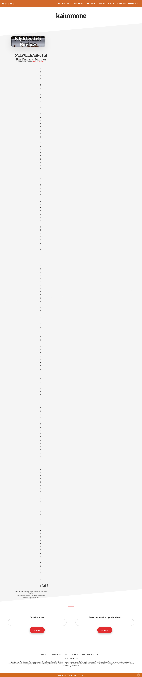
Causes (102, 3)
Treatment (79, 3)
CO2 (31, 595)
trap (37, 597)
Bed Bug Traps (29, 591)
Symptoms (121, 3)
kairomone (40, 595)
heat (34, 595)
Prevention (133, 3)
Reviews (66, 3)
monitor (24, 597)
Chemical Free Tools (35, 592)
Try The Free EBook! (75, 675)
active (27, 595)
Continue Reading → (44, 586)
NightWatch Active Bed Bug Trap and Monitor (30, 59)
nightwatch (31, 597)
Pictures (92, 3)
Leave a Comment (37, 61)
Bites (111, 3)
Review (32, 593)
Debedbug (8, 4)
